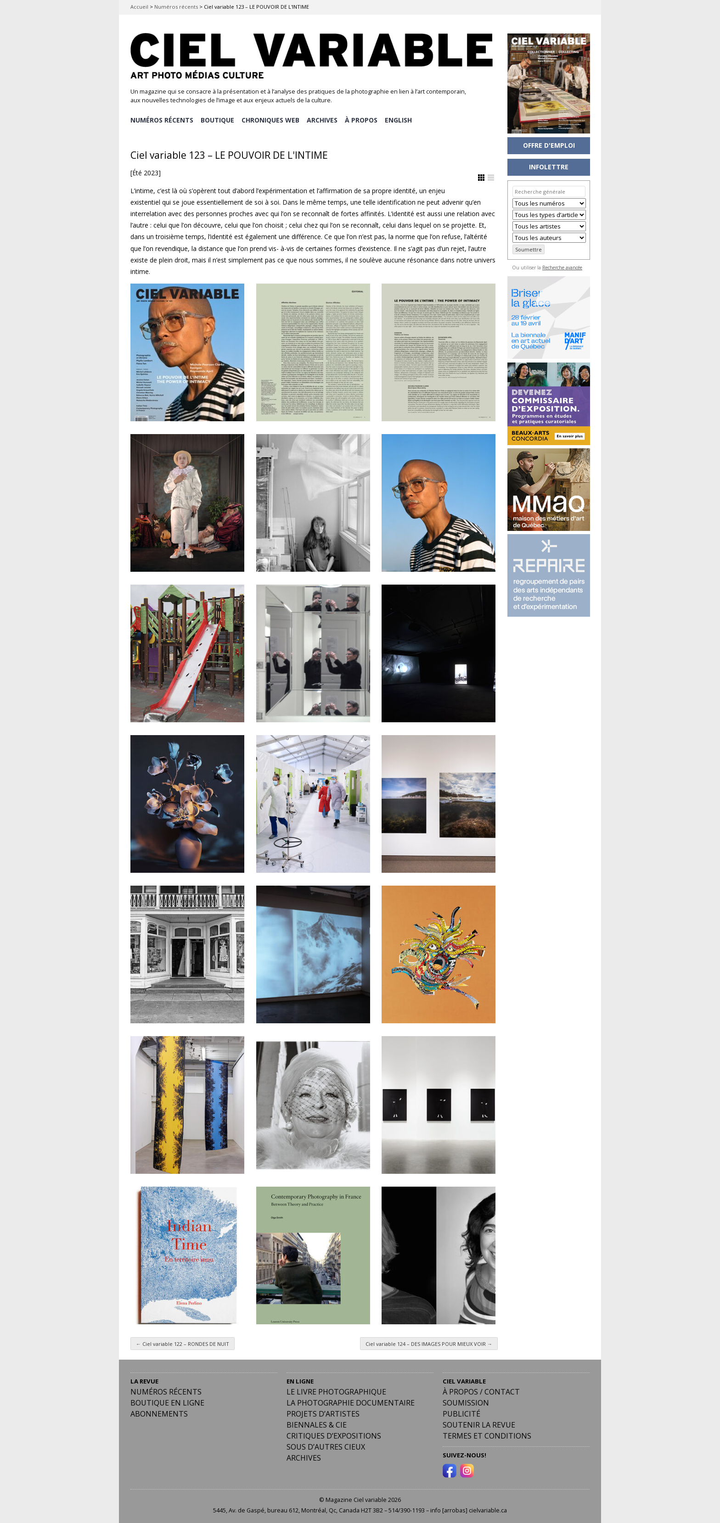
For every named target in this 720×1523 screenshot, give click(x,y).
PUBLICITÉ (461, 1413)
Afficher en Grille (481, 177)
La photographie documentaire (351, 1402)
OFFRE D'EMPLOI (549, 145)
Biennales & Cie (317, 1424)
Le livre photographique (336, 1391)
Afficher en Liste (491, 177)
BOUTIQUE (218, 119)
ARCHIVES (323, 119)
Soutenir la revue (479, 1424)
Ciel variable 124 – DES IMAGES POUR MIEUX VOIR (429, 1342)
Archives (304, 1457)
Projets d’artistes (323, 1413)
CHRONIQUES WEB (271, 119)
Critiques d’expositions (334, 1435)
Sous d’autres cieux (326, 1446)
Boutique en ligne (167, 1402)
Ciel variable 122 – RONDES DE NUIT (182, 1342)
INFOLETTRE (548, 166)
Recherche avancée (562, 267)
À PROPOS (363, 119)
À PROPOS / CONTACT (481, 1391)
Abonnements (159, 1413)
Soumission (466, 1402)
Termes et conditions (487, 1435)
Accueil (139, 6)
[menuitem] (400, 119)
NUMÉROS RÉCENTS (161, 119)
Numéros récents (176, 6)
